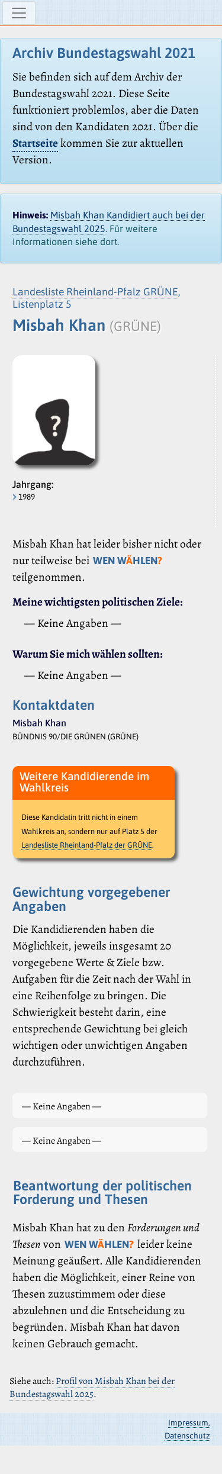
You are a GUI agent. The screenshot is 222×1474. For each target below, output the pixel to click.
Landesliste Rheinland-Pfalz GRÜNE (95, 292)
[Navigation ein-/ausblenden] (19, 13)
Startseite (35, 143)
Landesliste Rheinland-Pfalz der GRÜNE (86, 845)
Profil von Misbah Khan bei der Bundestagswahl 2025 (92, 1388)
